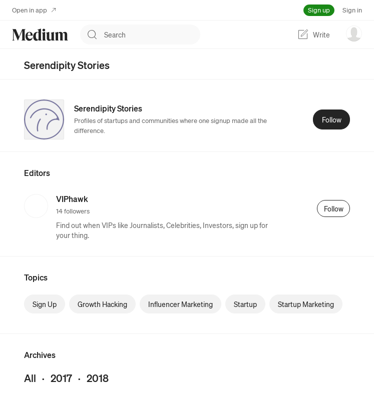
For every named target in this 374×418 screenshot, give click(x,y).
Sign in (352, 10)
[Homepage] (40, 34)
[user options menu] (354, 34)
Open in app (34, 10)
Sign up (319, 10)
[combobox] (152, 34)
